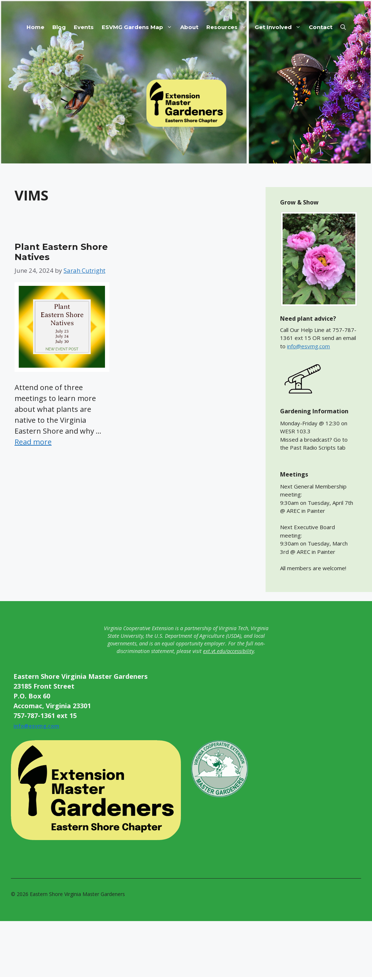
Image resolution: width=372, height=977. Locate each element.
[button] (343, 27)
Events (84, 27)
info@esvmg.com (308, 346)
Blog (59, 27)
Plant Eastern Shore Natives (61, 252)
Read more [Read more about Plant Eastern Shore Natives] (33, 442)
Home (35, 27)
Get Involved (280, 27)
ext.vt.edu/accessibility (228, 651)
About (189, 27)
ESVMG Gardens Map (139, 27)
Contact (320, 27)
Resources (228, 27)
